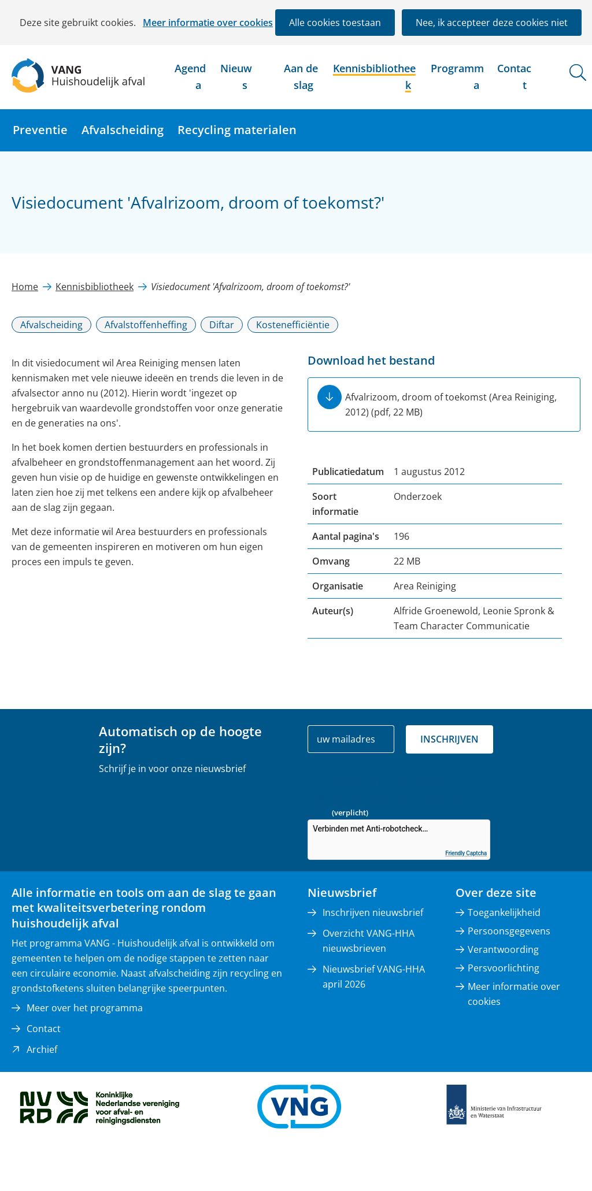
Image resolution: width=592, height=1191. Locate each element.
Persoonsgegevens (509, 931)
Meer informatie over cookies (208, 22)
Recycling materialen (237, 130)
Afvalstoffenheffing (146, 324)
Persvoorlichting (503, 968)
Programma (457, 76)
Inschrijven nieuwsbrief (373, 912)
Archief (42, 1049)
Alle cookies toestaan (335, 22)
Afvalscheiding (123, 130)
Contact (514, 76)
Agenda (190, 76)
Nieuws (236, 76)
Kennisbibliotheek (374, 76)
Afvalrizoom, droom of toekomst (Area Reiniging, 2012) (451, 404)
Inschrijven (449, 739)
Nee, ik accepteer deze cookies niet (492, 22)
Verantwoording (503, 949)
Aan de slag (301, 76)
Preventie (40, 130)
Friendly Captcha (466, 853)
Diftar (221, 324)
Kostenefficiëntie (293, 324)
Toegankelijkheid (504, 912)
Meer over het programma (85, 1007)
